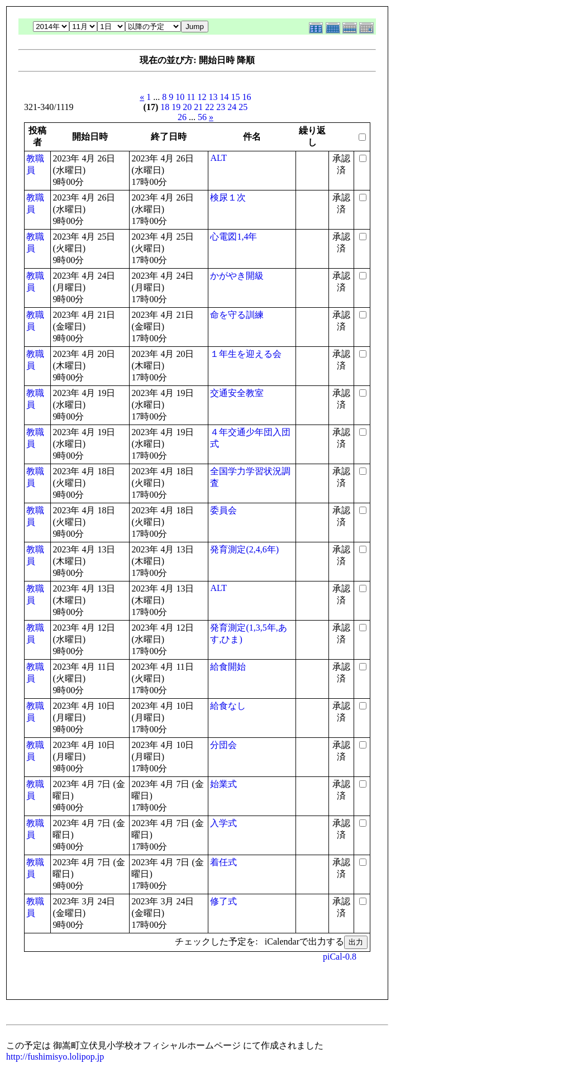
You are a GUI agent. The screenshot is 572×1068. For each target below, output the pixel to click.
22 (209, 107)
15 (235, 97)
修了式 (223, 901)
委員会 (223, 510)
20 (187, 107)
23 (220, 107)
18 (164, 107)
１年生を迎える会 (246, 354)
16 (246, 97)
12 (202, 97)
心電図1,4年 (233, 236)
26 (182, 117)
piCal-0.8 (339, 956)
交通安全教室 (237, 393)
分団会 (223, 745)
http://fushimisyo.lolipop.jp (55, 1056)
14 (224, 97)
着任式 (223, 862)
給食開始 (228, 666)
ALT (218, 158)
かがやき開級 (237, 275)
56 (202, 117)
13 (213, 97)
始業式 (223, 784)
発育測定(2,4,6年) (244, 549)
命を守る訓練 (237, 315)
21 (198, 107)
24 (231, 107)
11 (191, 97)
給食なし (228, 706)
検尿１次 (228, 197)
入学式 (223, 823)
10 (179, 97)
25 (243, 107)
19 (175, 107)
